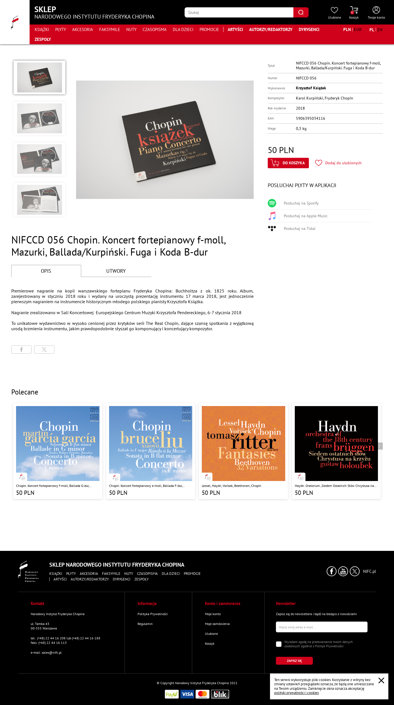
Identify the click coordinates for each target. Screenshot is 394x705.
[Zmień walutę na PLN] (347, 29)
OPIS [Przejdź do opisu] (46, 271)
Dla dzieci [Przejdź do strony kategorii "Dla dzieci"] (183, 29)
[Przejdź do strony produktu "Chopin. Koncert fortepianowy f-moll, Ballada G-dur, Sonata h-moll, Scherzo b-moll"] (57, 451)
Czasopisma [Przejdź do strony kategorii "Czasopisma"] (155, 29)
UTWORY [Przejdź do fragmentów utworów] (116, 271)
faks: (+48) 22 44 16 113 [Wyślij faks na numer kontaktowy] (49, 642)
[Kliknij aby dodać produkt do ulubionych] (338, 163)
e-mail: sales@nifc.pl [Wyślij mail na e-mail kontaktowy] (46, 652)
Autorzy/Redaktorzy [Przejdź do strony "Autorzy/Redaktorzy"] (271, 29)
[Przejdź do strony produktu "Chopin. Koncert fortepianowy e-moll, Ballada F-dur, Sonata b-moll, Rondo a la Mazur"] (150, 451)
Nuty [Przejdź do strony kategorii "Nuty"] (131, 29)
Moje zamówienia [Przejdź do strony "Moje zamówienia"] (217, 624)
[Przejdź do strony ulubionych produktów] (334, 13)
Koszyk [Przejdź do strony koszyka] (209, 643)
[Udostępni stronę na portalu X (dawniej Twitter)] (44, 349)
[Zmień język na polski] (372, 29)
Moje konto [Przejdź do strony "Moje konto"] (213, 614)
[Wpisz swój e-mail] (322, 627)
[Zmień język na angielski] (380, 29)
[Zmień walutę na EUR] (358, 29)
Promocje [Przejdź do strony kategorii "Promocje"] (209, 29)
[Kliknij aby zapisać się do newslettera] (294, 661)
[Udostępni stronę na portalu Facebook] (21, 349)
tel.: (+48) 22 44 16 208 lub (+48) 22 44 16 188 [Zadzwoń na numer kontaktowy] (65, 638)
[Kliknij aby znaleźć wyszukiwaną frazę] (301, 12)
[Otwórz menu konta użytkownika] (376, 13)
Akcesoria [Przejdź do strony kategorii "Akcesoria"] (82, 29)
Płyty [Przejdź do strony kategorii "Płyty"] (60, 29)
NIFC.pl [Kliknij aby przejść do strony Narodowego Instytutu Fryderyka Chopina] (369, 571)
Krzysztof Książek (311, 87)
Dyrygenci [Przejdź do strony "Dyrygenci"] (309, 29)
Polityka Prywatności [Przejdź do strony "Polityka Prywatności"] (153, 614)
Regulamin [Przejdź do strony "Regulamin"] (145, 624)
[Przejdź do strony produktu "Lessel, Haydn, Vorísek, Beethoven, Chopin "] (243, 451)
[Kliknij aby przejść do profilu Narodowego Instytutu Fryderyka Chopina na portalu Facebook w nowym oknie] (332, 571)
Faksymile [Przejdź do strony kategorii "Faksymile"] (109, 29)
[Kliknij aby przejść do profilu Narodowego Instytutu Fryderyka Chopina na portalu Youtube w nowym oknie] (343, 571)
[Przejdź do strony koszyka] (354, 13)
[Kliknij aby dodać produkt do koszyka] (288, 163)
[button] (39, 77)
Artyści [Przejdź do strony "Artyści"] (235, 29)
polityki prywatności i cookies (296, 692)
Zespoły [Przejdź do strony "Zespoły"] (43, 39)
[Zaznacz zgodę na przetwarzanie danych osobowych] (279, 644)
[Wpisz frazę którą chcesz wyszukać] (239, 12)
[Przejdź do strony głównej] (15, 22)
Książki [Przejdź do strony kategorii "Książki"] (42, 29)
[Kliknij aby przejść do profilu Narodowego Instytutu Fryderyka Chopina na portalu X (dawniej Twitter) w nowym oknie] (355, 571)
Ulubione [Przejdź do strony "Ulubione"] (211, 633)
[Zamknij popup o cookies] (381, 680)
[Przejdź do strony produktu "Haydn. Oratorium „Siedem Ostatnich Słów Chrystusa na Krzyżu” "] (336, 451)
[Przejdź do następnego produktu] (379, 446)
